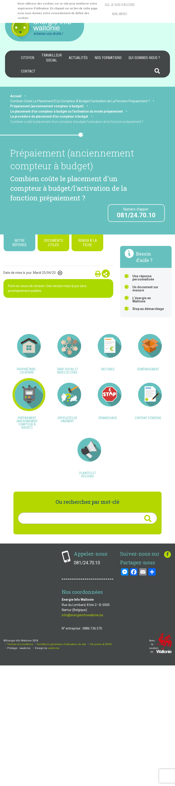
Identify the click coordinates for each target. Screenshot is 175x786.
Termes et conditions (20, 765)
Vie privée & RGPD (101, 765)
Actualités (78, 58)
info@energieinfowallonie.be (82, 735)
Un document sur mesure (145, 288)
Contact (28, 71)
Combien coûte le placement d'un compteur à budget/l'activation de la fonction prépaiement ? (76, 122)
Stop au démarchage (148, 309)
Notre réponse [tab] (19, 242)
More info (48, 18)
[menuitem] (27, 58)
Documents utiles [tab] (53, 242)
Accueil (15, 96)
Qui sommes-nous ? (144, 58)
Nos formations (108, 58)
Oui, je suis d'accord (120, 4)
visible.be (53, 768)
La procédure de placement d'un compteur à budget (49, 116)
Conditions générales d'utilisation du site (61, 765)
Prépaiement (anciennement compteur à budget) (47, 106)
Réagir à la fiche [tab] (87, 242)
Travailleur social (51, 57)
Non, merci (119, 14)
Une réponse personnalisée (143, 277)
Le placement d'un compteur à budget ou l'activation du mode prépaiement (66, 111)
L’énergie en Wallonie (141, 299)
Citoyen (27, 58)
